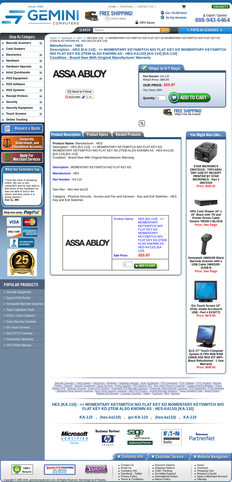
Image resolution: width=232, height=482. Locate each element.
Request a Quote (207, 473)
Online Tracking (16, 119)
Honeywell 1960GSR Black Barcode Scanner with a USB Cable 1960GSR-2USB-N (206, 262)
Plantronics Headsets (19, 339)
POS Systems (15, 90)
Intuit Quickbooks (18, 72)
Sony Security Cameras (21, 321)
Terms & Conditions (132, 479)
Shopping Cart (205, 470)
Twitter (138, 473)
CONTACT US (145, 6)
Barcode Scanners (18, 43)
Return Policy (162, 479)
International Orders (166, 476)
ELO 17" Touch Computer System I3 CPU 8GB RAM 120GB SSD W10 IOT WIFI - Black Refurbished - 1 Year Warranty (206, 357)
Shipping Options (165, 467)
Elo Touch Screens (18, 327)
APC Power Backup (18, 345)
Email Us (126, 467)
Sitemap (201, 479)
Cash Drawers (15, 48)
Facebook (126, 473)
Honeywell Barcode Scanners (25, 304)
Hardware (67, 38)
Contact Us (127, 465)
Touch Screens (16, 113)
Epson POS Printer (18, 298)
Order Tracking (163, 470)
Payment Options (165, 465)
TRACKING (126, 6)
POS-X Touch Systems (20, 315)
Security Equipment (19, 107)
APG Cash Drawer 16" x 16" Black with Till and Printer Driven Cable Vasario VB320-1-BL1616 (206, 216)
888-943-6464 (212, 20)
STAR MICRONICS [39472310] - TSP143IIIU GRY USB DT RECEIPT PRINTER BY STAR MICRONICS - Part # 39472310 (206, 174)
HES (79, 38)
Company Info (129, 470)
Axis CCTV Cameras (19, 333)
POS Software (15, 84)
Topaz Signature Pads (20, 309)
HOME (112, 6)
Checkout (202, 467)
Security (11, 102)
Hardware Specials (18, 66)
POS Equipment (17, 78)
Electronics (14, 54)
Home (53, 38)
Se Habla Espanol (165, 473)
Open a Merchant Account (212, 476)
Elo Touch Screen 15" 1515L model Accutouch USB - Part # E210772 (206, 309)
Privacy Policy (129, 476)
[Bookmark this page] (79, 97)
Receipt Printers (17, 96)
